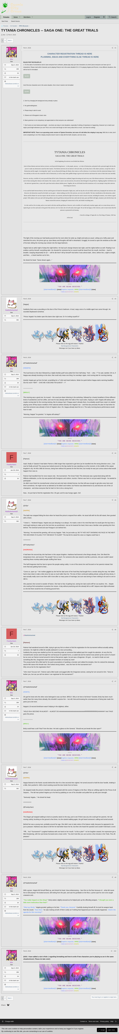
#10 (115, 951)
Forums (6, 17)
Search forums (15, 21)
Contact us (83, 1021)
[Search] (112, 17)
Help (111, 1021)
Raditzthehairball (30, 635)
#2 (115, 299)
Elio (4, 35)
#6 (115, 629)
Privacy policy (104, 1021)
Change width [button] (9, 1021)
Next (9, 40)
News (16, 17)
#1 (115, 48)
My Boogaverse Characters (69, 346)
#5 (115, 500)
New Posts (5, 21)
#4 (115, 453)
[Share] (112, 47)
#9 (115, 877)
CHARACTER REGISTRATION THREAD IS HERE (69, 54)
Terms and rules (93, 1021)
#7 (115, 681)
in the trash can (14, 77)
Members (27, 17)
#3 (115, 357)
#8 (115, 767)
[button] (19, 17)
